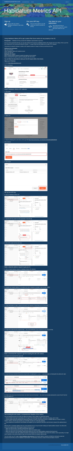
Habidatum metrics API (12, 1)
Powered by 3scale (65, 445)
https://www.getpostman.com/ (14, 63)
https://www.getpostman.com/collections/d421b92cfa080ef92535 (43, 139)
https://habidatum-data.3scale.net (27, 436)
